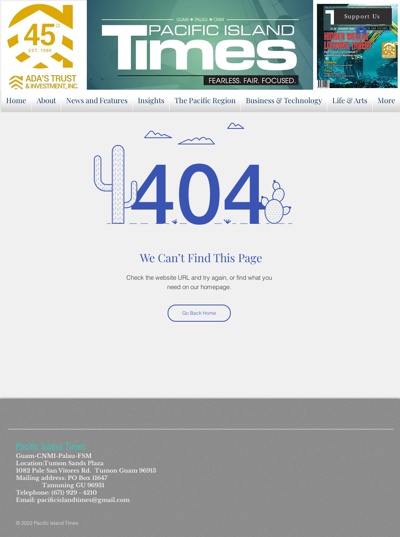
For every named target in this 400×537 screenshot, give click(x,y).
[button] (363, 16)
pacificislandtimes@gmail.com (83, 500)
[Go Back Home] (199, 313)
